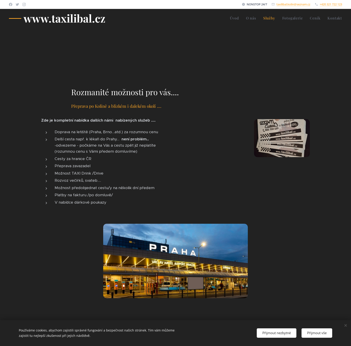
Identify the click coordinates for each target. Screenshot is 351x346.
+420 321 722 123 (331, 4)
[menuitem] (235, 18)
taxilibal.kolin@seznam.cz (293, 4)
